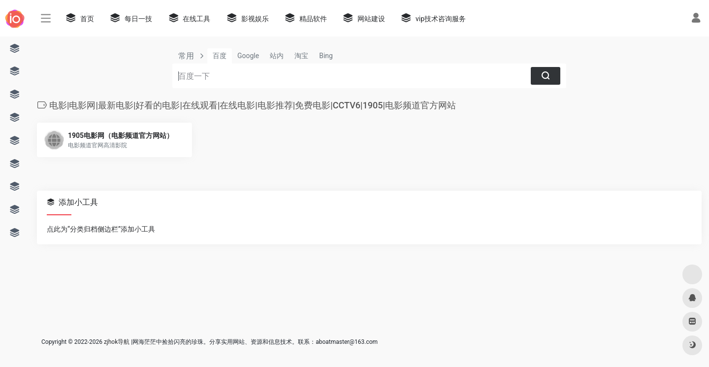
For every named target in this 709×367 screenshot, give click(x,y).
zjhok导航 (116, 341)
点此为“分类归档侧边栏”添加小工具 (101, 229)
